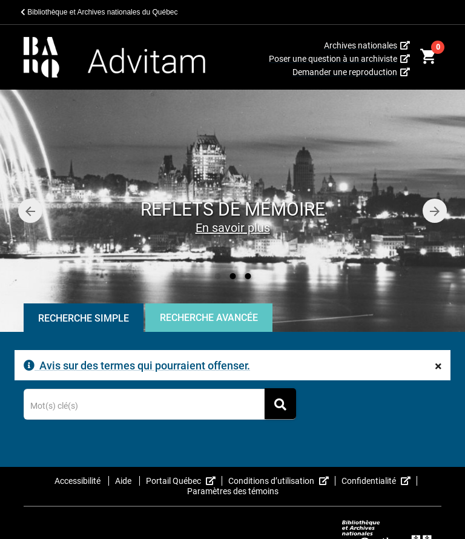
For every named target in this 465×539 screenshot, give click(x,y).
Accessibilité (78, 481)
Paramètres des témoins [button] (233, 491)
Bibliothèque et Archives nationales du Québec (99, 12)
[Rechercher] (280, 403)
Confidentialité (379, 481)
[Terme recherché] (160, 406)
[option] (232, 211)
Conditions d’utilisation (281, 481)
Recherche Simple (83, 318)
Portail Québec (184, 481)
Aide (124, 481)
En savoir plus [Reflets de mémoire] (233, 227)
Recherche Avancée (209, 317)
